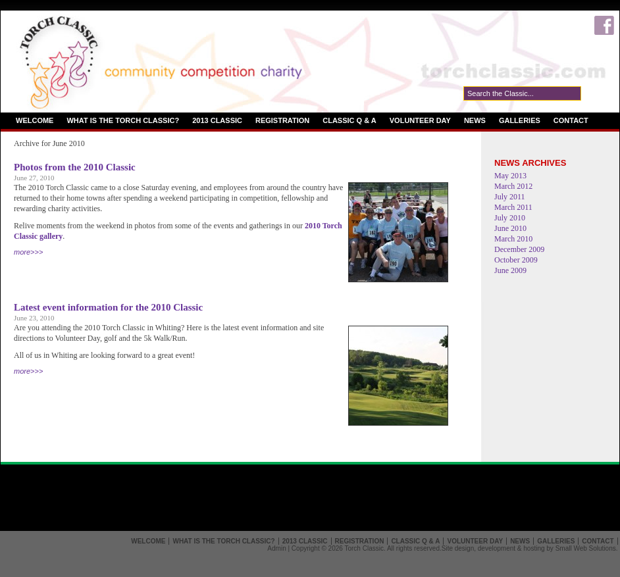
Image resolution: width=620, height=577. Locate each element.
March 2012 (513, 186)
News (475, 120)
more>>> (28, 252)
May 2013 (510, 175)
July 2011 (509, 196)
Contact (571, 120)
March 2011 (513, 207)
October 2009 (516, 259)
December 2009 (519, 249)
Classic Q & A (349, 120)
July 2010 (509, 217)
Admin (276, 548)
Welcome (34, 120)
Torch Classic (363, 548)
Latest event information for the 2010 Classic (108, 307)
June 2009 (510, 270)
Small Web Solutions (585, 548)
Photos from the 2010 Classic (75, 167)
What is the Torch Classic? (122, 120)
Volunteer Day (420, 120)
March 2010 (513, 238)
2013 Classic (217, 120)
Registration (282, 120)
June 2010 (510, 228)
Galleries (519, 120)
